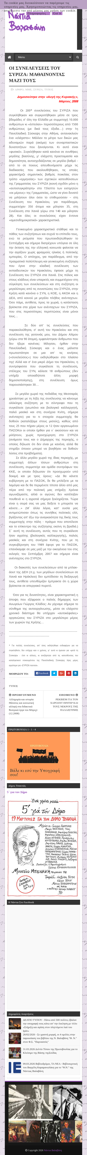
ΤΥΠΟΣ (48, 89)
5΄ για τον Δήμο (17, 792)
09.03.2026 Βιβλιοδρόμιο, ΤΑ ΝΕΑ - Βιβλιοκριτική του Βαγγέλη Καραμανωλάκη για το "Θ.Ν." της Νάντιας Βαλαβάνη (50, 1067)
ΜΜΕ (28, 89)
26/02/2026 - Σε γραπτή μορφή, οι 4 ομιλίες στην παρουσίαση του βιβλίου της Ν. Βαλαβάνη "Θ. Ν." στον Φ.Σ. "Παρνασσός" (50, 1038)
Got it (57, 13)
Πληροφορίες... (38, 13)
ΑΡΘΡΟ (19, 89)
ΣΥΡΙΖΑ (38, 89)
